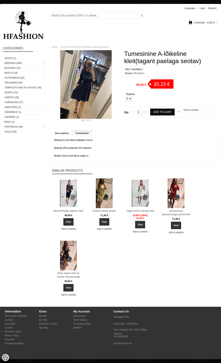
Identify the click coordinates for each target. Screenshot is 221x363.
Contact (9, 320)
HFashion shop (13, 331)
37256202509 (121, 336)
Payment (9, 339)
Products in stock (48, 323)
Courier (9, 327)
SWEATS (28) (11, 97)
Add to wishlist (191, 110)
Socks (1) (10, 58)
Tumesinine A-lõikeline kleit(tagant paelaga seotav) (84, 47)
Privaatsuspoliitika (14, 343)
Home (54, 47)
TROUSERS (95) (13, 82)
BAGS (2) (9, 122)
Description (62, 133)
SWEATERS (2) (12, 107)
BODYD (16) (11, 73)
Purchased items (82, 323)
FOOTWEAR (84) (13, 126)
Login (202, 8)
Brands (43, 316)
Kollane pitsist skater (104, 210)
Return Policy (12, 335)
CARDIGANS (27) (13, 102)
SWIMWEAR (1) (13, 112)
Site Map (43, 327)
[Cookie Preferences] (5, 357)
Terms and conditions (16, 316)
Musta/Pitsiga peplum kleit (68, 210)
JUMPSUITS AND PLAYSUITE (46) (22, 87)
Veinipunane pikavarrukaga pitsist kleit (176, 212)
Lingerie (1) (11, 117)
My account (79, 316)
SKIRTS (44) (11, 92)
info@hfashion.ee (123, 343)
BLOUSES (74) (12, 68)
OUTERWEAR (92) (14, 77)
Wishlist (77, 327)
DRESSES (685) (13, 63)
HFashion (138, 73)
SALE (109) (10, 131)
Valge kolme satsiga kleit (140, 210)
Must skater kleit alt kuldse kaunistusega (68, 275)
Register (212, 8)
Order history (80, 320)
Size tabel (10, 323)
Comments (82, 133)
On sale (43, 320)
